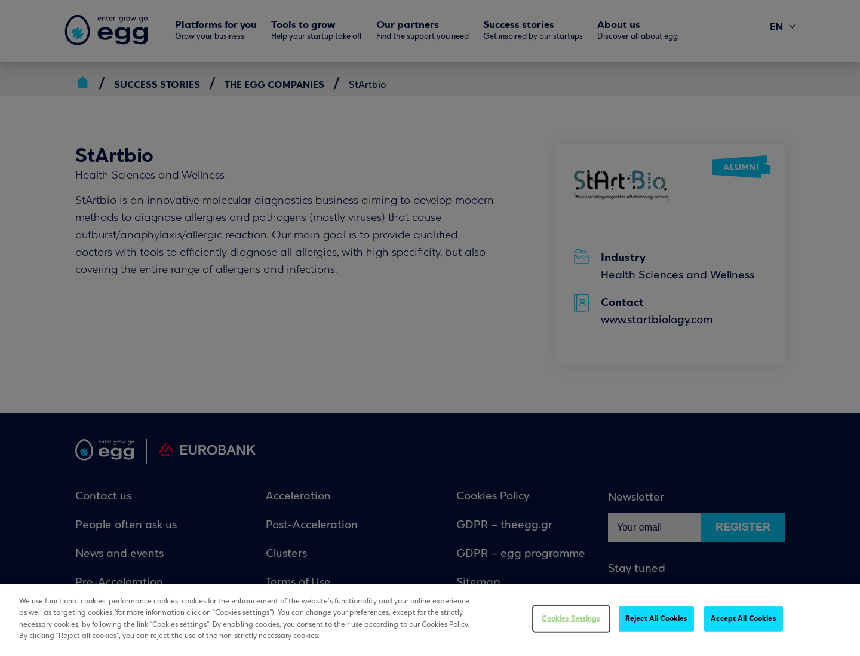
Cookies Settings (571, 618)
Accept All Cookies (743, 618)
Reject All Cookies (656, 618)
